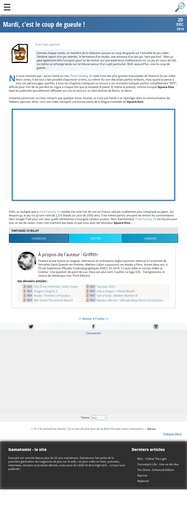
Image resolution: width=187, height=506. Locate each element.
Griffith (54, 45)
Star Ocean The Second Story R (53, 300)
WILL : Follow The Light (152, 459)
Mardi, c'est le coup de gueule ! (44, 24)
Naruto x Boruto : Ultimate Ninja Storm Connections (130, 300)
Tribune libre (172, 434)
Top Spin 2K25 (106, 287)
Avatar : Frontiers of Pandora (52, 296)
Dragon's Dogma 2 (45, 291)
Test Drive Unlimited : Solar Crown (56, 287)
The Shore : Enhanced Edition (155, 470)
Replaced (143, 481)
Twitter (95, 239)
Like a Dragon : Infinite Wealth (116, 291)
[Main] (7, 7)
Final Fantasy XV (81, 76)
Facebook (39, 239)
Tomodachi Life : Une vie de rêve (158, 464)
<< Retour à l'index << (93, 319)
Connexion (93, 333)
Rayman (142, 476)
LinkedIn (150, 239)
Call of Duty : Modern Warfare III (117, 296)
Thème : (93, 418)
